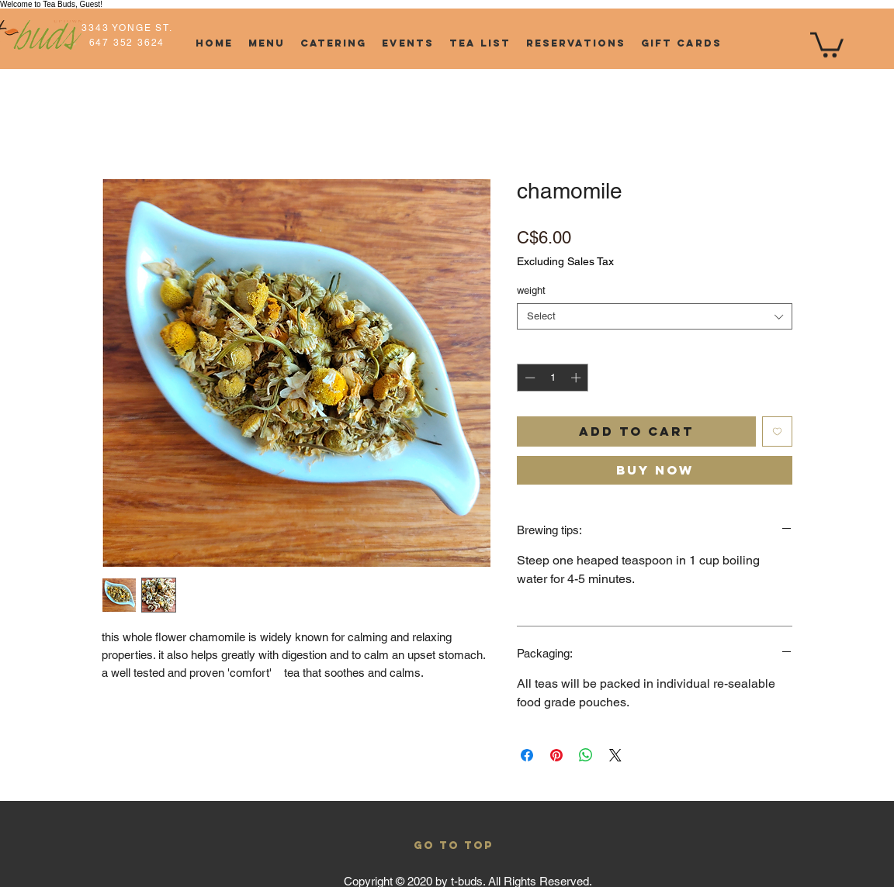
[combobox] (654, 316)
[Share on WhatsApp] (586, 755)
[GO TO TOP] (453, 846)
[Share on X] (615, 755)
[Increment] (577, 377)
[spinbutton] (553, 377)
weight (531, 290)
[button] (827, 43)
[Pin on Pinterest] (556, 755)
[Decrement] (528, 377)
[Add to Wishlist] (777, 431)
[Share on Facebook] (527, 755)
